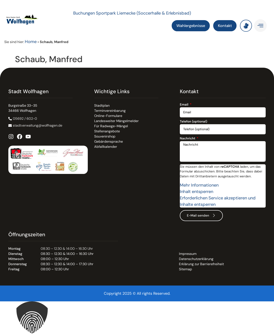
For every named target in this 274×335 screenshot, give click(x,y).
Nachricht (188, 139)
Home (31, 41)
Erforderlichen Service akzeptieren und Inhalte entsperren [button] (218, 201)
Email (184, 105)
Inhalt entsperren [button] (196, 191)
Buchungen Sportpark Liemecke (105, 13)
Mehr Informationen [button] (199, 185)
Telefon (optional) (193, 122)
